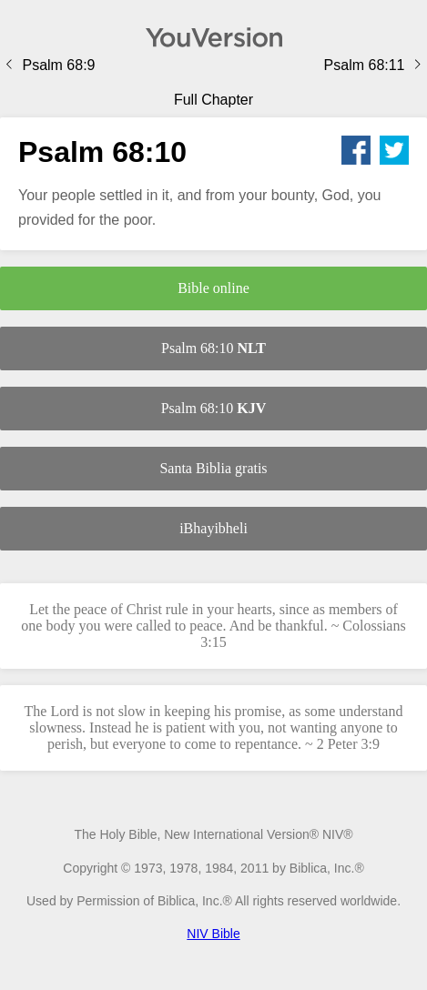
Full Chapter (213, 99)
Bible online (213, 288)
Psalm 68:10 (213, 348)
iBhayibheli (213, 528)
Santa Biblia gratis (213, 468)
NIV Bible (213, 933)
